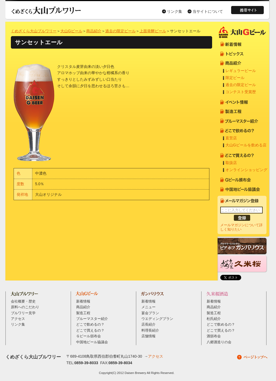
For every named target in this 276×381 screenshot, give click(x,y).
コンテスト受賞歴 (240, 92)
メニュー (148, 307)
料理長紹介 (150, 330)
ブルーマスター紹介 (92, 319)
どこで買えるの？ (90, 330)
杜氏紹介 (214, 319)
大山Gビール (71, 31)
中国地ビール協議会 (92, 342)
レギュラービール (240, 70)
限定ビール (234, 77)
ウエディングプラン (157, 319)
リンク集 (174, 11)
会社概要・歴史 (23, 301)
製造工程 (83, 313)
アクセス (18, 319)
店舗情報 (148, 336)
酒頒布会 (214, 336)
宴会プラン (150, 313)
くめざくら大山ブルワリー (34, 31)
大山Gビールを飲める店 (245, 145)
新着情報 (83, 301)
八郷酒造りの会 (219, 342)
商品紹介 (93, 31)
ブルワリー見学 (23, 313)
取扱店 (231, 162)
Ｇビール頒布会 (88, 336)
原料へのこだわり (25, 307)
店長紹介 (148, 324)
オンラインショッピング (246, 170)
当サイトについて (208, 11)
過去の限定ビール (120, 31)
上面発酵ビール (152, 31)
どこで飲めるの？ (90, 324)
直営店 (231, 138)
